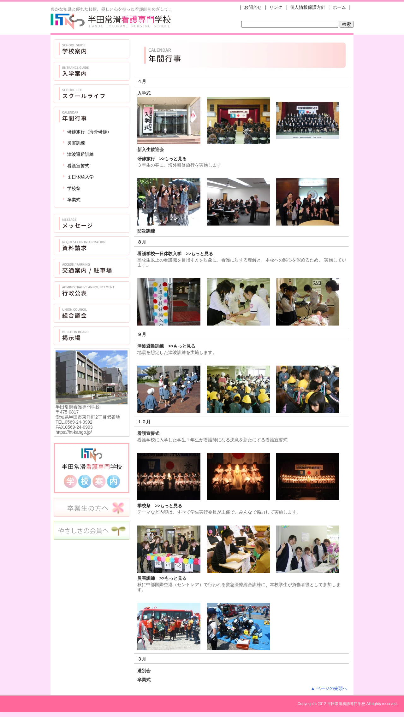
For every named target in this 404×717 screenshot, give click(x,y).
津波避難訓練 (80, 154)
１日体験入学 (80, 176)
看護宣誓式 (78, 165)
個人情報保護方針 (307, 7)
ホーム (339, 7)
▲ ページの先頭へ (329, 688)
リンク (275, 7)
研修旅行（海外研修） (89, 131)
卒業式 (73, 199)
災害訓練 (76, 142)
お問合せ (253, 7)
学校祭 (73, 188)
